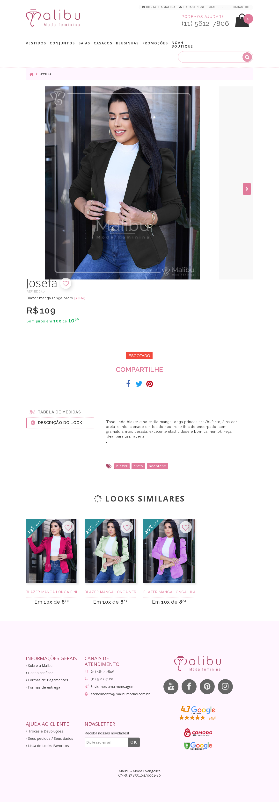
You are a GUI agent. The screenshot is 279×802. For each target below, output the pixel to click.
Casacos (103, 43)
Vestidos (36, 43)
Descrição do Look (56, 422)
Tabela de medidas (55, 412)
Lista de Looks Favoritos (47, 745)
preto (138, 466)
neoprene (157, 466)
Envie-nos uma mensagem (112, 686)
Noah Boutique (182, 44)
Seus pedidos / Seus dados (49, 738)
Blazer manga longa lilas (169, 592)
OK (134, 742)
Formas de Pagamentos (47, 680)
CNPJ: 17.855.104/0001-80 (139, 775)
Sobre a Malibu (39, 665)
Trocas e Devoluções (44, 731)
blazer (122, 466)
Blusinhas (127, 43)
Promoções (155, 43)
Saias (84, 43)
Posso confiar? (39, 672)
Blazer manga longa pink (51, 592)
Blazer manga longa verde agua (110, 592)
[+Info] (80, 298)
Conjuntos (62, 43)
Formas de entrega (43, 687)
